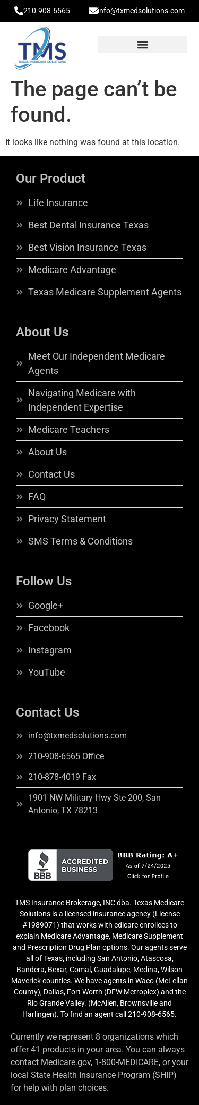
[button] (142, 44)
